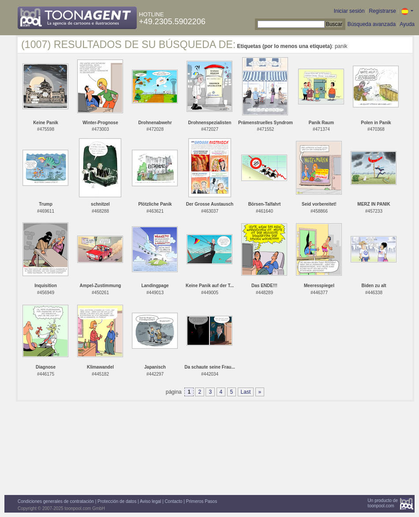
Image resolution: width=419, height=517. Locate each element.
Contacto (173, 501)
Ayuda (407, 24)
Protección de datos (116, 501)
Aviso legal (150, 501)
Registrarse (382, 11)
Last (246, 392)
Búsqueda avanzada (372, 24)
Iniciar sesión (349, 11)
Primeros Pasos (201, 501)
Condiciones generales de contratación (56, 501)
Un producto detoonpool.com (383, 503)
